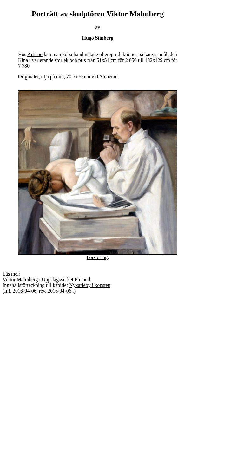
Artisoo (35, 54)
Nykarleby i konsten (89, 285)
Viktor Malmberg (20, 279)
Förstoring (97, 257)
